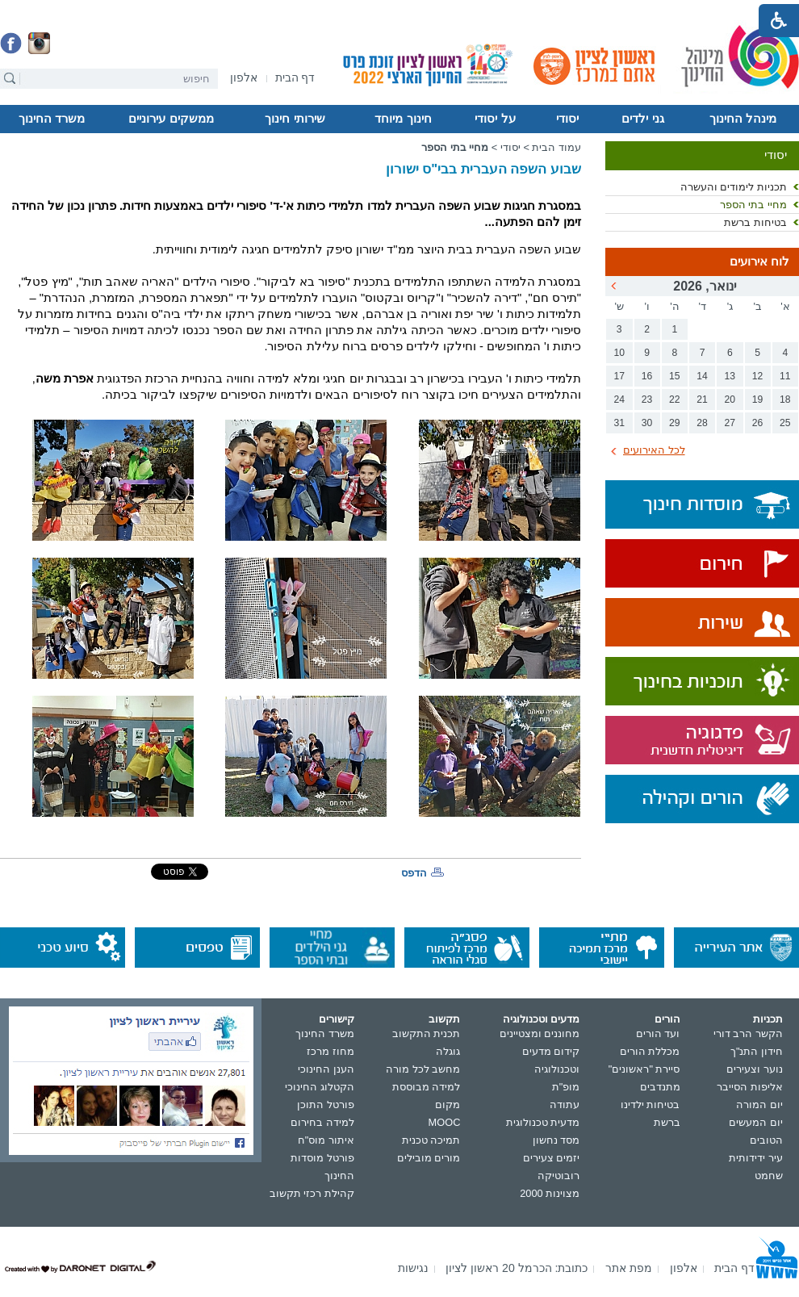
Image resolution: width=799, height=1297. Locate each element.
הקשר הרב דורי (748, 1033)
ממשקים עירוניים (170, 118)
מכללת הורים (650, 1051)
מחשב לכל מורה (423, 1069)
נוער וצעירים (754, 1069)
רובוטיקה (558, 1175)
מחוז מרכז (330, 1051)
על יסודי (495, 118)
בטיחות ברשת (755, 222)
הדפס (414, 873)
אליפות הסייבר (750, 1087)
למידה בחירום (322, 1122)
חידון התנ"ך (756, 1051)
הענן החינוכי (326, 1069)
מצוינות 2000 (549, 1193)
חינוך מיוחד (402, 118)
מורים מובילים (429, 1158)
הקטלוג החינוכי (319, 1087)
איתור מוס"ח (326, 1140)
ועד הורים (658, 1033)
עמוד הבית (556, 147)
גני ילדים (642, 118)
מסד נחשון (556, 1140)
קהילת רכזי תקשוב (312, 1193)
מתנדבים (660, 1087)
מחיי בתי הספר (753, 205)
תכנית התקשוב (426, 1033)
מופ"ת (566, 1087)
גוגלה (448, 1051)
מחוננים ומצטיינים (540, 1033)
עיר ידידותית (756, 1158)
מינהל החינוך (742, 118)
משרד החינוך (52, 118)
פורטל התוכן (325, 1104)
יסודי (567, 118)
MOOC (445, 1122)
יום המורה (759, 1104)
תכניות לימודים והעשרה (733, 187)
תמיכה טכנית (431, 1140)
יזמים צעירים (551, 1158)
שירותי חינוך (294, 118)
